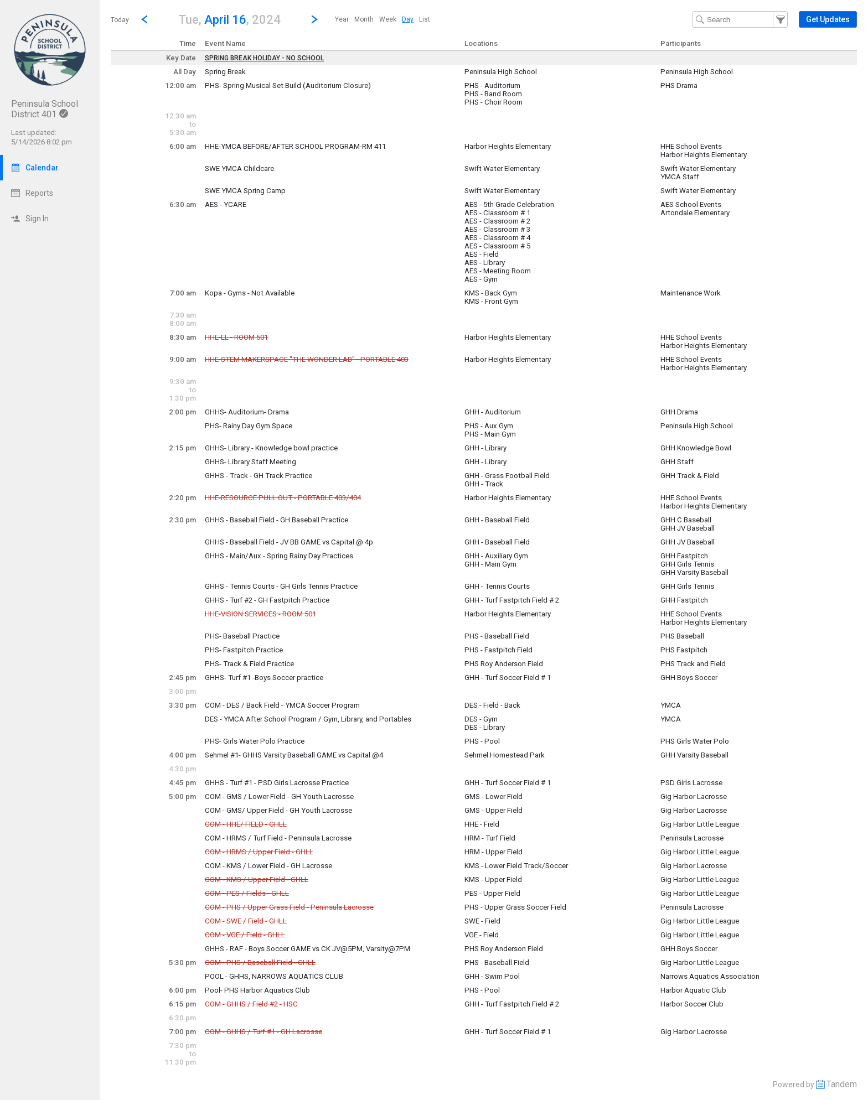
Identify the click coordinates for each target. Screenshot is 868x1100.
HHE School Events (691, 146)
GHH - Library (485, 448)
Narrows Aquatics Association (710, 976)
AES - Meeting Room (497, 271)
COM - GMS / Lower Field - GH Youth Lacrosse (279, 796)
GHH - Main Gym (490, 564)
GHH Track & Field (689, 475)
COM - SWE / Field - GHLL (246, 921)
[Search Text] (740, 19)
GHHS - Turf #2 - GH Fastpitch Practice (267, 600)
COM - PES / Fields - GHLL (247, 893)
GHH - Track (483, 484)
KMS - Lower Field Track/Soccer (516, 866)
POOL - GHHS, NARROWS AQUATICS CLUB (274, 976)
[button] (229, 19)
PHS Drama (679, 85)
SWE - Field (482, 921)
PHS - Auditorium (492, 85)
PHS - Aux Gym (488, 426)
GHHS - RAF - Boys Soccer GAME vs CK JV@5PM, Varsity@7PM (307, 949)
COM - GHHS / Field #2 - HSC (251, 1004)
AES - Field (481, 254)
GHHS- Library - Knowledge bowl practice (271, 448)
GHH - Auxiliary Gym (496, 556)
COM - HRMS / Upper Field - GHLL (259, 852)
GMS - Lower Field (493, 796)
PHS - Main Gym (490, 434)
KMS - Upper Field (493, 879)
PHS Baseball (682, 636)
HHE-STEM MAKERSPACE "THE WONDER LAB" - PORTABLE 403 (307, 359)
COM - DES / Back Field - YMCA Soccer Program (282, 705)
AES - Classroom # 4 (497, 238)
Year (342, 19)
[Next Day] (314, 19)
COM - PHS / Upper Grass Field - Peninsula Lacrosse (289, 907)
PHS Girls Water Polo (694, 741)
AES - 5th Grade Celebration (509, 204)
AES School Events (690, 204)
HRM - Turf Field (489, 838)
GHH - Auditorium (492, 412)
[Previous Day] (144, 19)
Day (408, 19)
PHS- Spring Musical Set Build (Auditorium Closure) (288, 85)
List (424, 19)
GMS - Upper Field (493, 810)
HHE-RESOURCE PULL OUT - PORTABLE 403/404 (283, 498)
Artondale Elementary (695, 213)
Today (120, 20)
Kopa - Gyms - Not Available (249, 293)
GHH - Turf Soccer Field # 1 (507, 677)
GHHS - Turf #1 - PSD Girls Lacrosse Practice (277, 783)
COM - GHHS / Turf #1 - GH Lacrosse (263, 1032)
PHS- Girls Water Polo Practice (254, 741)
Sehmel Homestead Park (504, 755)
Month (364, 19)
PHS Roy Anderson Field (503, 664)
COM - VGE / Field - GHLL (245, 935)
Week (387, 19)
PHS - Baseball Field (496, 636)
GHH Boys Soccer (688, 677)
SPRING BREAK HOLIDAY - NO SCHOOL (264, 58)
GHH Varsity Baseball (694, 572)
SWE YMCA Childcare (239, 168)
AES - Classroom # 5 (497, 246)
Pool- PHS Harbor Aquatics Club (257, 990)
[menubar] (382, 19)
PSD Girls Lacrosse (691, 783)
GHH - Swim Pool (492, 976)
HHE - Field (481, 824)
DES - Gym (481, 719)
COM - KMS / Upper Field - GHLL (256, 879)
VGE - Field (481, 935)
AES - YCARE (225, 204)
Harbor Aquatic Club (693, 990)
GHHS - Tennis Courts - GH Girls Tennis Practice (281, 586)
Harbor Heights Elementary (507, 146)
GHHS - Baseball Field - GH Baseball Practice (276, 520)
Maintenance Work (690, 293)
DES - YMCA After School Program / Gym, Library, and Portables (308, 719)
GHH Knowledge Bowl (695, 448)
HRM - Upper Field (493, 852)
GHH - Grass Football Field (507, 475)
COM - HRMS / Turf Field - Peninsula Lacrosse (278, 838)
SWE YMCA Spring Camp (245, 190)
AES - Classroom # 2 (497, 221)
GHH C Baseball (685, 520)
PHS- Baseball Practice (242, 636)
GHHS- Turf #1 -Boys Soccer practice (264, 677)
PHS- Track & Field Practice (249, 664)
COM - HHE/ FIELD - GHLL (246, 824)
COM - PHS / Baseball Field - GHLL (260, 962)
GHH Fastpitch (684, 556)
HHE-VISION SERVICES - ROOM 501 (260, 614)
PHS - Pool (482, 741)
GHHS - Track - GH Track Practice (258, 475)
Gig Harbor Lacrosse (693, 796)
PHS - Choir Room (493, 102)
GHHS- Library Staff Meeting (250, 462)
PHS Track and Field (693, 664)
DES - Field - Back (492, 705)
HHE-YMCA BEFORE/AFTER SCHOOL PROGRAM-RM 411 (295, 146)
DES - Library (484, 727)
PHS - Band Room (493, 94)
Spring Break (225, 72)
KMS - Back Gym (490, 293)
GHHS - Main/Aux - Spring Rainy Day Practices (279, 556)
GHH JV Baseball (687, 528)
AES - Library (484, 262)
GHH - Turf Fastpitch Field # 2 (511, 600)
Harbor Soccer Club (692, 1004)
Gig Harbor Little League (699, 824)
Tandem (841, 1084)
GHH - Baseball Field (497, 520)
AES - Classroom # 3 (497, 229)
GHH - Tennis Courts (497, 586)
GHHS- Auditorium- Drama (247, 412)
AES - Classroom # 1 (497, 213)
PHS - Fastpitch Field (498, 650)
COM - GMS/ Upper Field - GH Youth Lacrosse (278, 810)
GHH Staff (677, 462)
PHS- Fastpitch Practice (244, 650)
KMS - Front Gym (491, 301)
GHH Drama (679, 412)
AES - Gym (481, 279)
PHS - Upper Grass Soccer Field (515, 907)
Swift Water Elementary (502, 168)
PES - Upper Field (492, 893)
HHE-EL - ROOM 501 (236, 337)
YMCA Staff (679, 177)
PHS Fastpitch (683, 650)
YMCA (670, 705)
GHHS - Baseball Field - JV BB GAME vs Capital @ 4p (289, 542)
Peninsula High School (500, 72)
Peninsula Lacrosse (692, 838)
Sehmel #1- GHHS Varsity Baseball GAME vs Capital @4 (294, 755)
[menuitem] (342, 19)
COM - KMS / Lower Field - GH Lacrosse (268, 866)
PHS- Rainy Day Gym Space (248, 426)
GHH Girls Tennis (687, 564)
